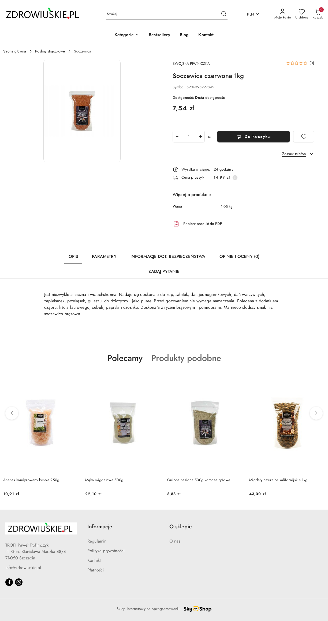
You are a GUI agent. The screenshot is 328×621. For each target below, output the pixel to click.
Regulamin (96, 541)
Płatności (95, 570)
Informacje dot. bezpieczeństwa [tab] (168, 256)
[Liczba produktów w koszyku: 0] (318, 14)
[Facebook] (9, 582)
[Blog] (184, 35)
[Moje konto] (282, 14)
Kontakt (94, 560)
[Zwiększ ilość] (200, 136)
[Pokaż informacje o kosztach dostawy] (235, 177)
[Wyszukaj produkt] (167, 14)
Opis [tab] (73, 256)
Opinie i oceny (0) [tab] (239, 256)
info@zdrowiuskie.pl (23, 568)
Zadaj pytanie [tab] (163, 271)
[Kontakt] (206, 35)
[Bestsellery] (159, 35)
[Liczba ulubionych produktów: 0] (302, 14)
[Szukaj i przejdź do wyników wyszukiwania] (224, 14)
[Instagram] (19, 582)
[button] (126, 35)
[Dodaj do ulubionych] (303, 136)
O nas (174, 541)
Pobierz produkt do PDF (197, 224)
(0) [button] (312, 63)
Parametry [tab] (104, 256)
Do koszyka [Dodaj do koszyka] (253, 137)
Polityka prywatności (106, 551)
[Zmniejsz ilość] (177, 136)
